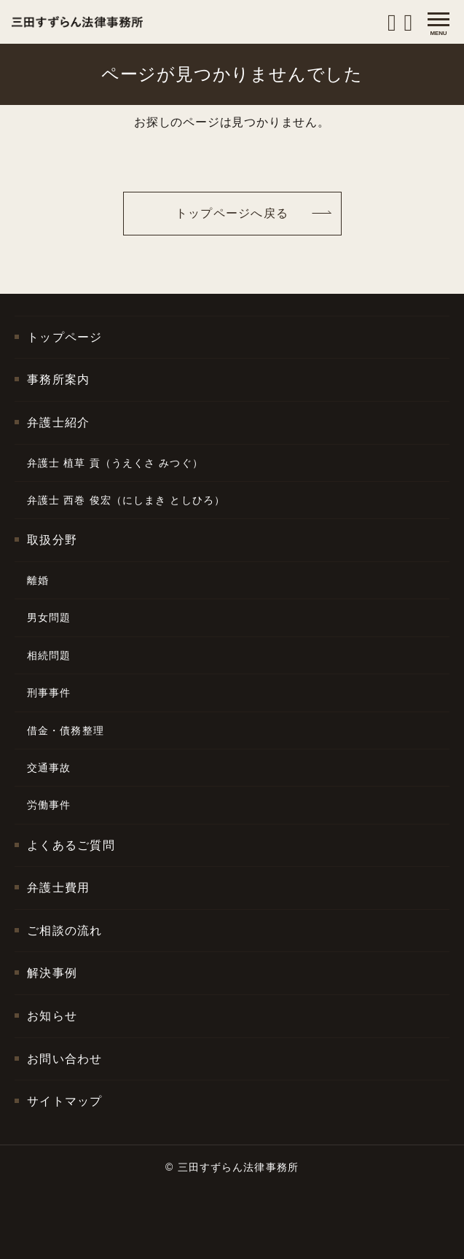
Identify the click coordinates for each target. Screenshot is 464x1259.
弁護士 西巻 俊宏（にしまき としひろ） (126, 500)
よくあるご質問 (71, 845)
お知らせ (52, 1016)
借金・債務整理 (65, 730)
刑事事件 (49, 692)
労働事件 (49, 805)
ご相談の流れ (65, 930)
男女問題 (49, 617)
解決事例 (52, 973)
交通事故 (49, 767)
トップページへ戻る (232, 213)
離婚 (38, 580)
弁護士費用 (58, 887)
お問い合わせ (65, 1059)
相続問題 (49, 655)
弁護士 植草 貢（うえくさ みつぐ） (115, 463)
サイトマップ (65, 1101)
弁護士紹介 (58, 422)
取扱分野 (52, 540)
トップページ (65, 337)
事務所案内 (58, 379)
